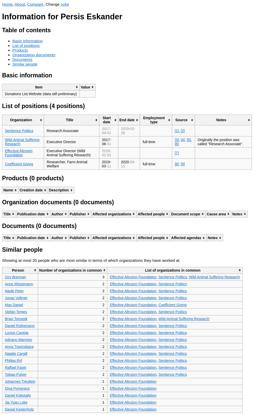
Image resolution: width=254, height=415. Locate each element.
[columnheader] (41, 87)
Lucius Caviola (16, 333)
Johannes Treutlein (20, 381)
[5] (189, 140)
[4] (183, 140)
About (20, 4)
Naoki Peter (14, 291)
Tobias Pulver (16, 374)
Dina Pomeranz (17, 388)
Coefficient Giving (19, 164)
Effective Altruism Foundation (18, 153)
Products (20, 50)
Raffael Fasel (15, 367)
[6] (177, 144)
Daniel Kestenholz (19, 409)
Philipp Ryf (13, 361)
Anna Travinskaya (19, 347)
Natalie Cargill (16, 354)
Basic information (27, 41)
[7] (177, 153)
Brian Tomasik (16, 319)
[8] (177, 164)
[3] (177, 140)
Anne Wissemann (19, 284)
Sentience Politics (19, 131)
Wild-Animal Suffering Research (214, 277)
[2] (183, 131)
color (65, 4)
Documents (22, 59)
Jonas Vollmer (16, 298)
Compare (35, 4)
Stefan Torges (16, 312)
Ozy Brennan (15, 277)
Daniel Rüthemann (20, 326)
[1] (177, 131)
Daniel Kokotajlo (18, 395)
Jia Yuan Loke (16, 402)
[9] (183, 164)
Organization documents (33, 55)
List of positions (26, 45)
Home (7, 4)
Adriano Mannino (18, 340)
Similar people (25, 64)
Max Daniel (14, 305)
